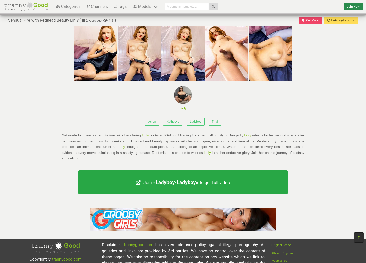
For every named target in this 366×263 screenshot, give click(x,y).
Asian (152, 121)
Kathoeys (172, 121)
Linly (183, 98)
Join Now (353, 6)
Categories (68, 6)
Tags (120, 6)
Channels (97, 6)
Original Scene (281, 245)
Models (142, 6)
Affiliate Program (282, 253)
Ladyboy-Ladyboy (341, 20)
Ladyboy (195, 121)
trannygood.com (67, 259)
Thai (215, 121)
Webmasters (279, 260)
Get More (310, 20)
